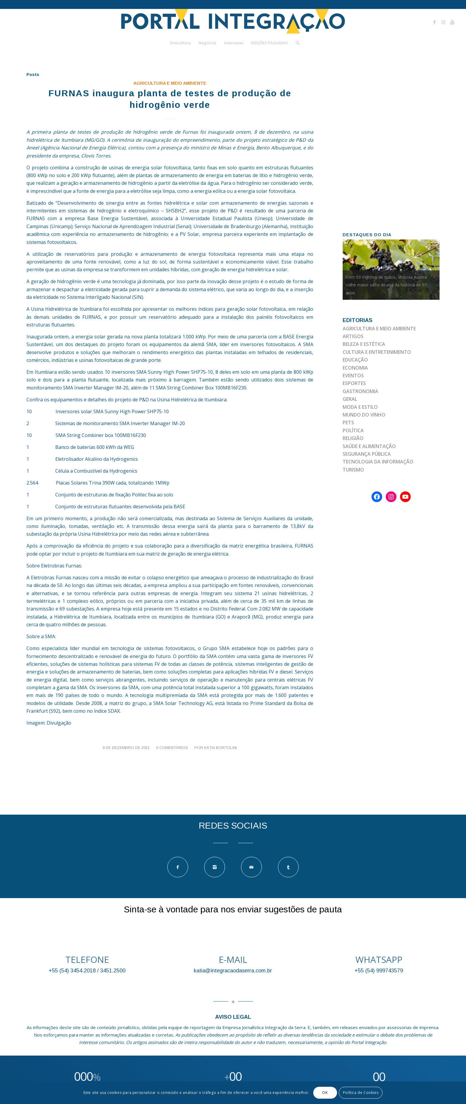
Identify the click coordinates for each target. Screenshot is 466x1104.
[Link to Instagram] (443, 22)
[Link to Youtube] (452, 22)
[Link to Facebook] (434, 22)
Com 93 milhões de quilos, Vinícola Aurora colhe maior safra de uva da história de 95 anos (386, 285)
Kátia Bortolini (220, 747)
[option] (391, 269)
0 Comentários (172, 747)
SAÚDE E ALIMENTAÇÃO (369, 446)
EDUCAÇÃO (355, 360)
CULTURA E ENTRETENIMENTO (377, 352)
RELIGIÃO (353, 438)
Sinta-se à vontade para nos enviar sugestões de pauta (233, 909)
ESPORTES (354, 383)
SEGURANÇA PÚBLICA (367, 454)
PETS (348, 422)
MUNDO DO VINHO (364, 414)
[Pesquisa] (296, 42)
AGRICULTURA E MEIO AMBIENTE (169, 83)
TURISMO (353, 469)
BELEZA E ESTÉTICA (364, 344)
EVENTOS (353, 375)
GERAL (350, 399)
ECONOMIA (355, 368)
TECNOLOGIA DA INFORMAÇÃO (378, 461)
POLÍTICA (353, 430)
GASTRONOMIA (360, 391)
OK (325, 1092)
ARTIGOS (353, 336)
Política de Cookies (360, 1092)
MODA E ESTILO (360, 407)
